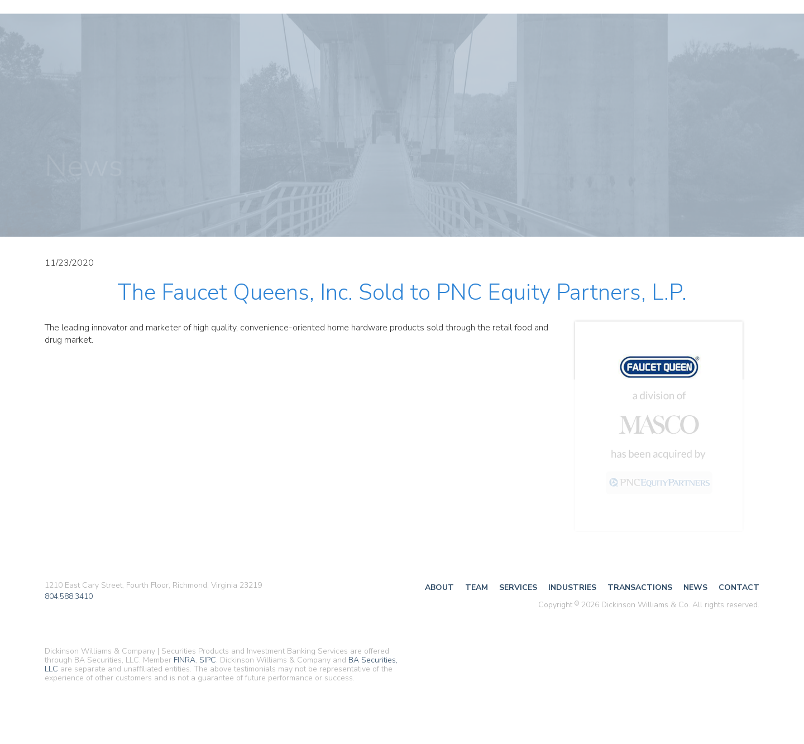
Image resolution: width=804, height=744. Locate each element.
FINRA (184, 660)
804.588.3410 (69, 596)
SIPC (207, 660)
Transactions (639, 587)
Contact (739, 587)
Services (518, 587)
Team (476, 587)
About (439, 587)
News (695, 587)
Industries (572, 587)
